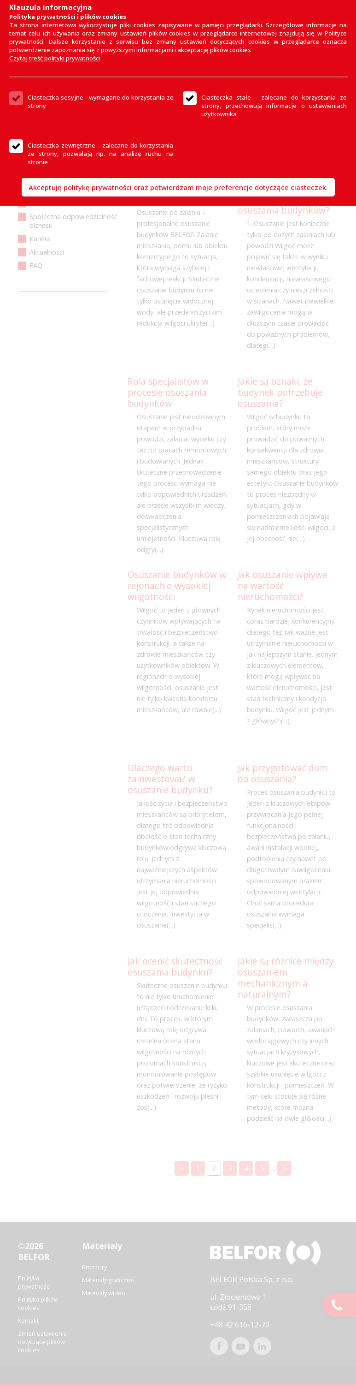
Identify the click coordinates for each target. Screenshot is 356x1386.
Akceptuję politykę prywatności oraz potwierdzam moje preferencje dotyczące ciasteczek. (178, 187)
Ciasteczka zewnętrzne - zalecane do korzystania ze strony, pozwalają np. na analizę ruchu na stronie (101, 153)
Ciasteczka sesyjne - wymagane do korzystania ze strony (101, 101)
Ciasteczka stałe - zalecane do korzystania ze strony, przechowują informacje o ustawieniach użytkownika (274, 105)
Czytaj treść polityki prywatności (54, 58)
